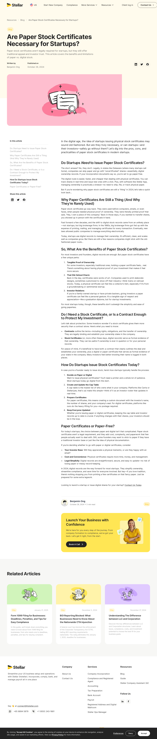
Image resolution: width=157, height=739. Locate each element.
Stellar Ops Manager (97, 712)
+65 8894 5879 (21, 711)
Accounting (93, 686)
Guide (123, 678)
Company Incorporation (99, 674)
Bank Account (94, 695)
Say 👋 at (23, 706)
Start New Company (53, 5)
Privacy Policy (57, 735)
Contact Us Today (133, 485)
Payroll (91, 700)
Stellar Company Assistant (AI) (134, 683)
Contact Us (67, 678)
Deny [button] (131, 733)
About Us (66, 674)
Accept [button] (144, 733)
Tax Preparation (95, 690)
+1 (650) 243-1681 (45, 711)
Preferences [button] (118, 733)
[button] (34, 5)
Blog (122, 674)
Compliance (72, 5)
